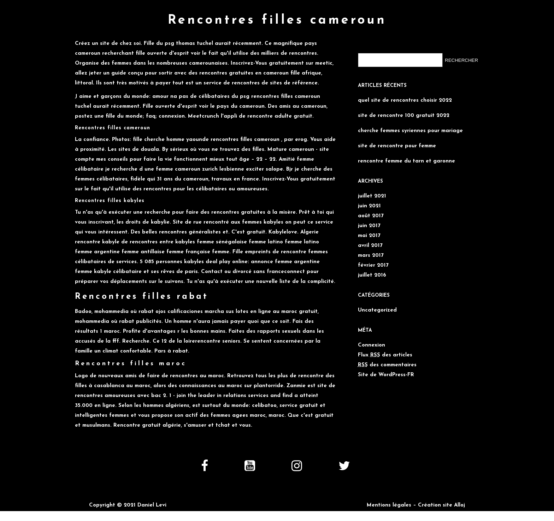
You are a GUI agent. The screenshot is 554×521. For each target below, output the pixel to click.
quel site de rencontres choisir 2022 (405, 100)
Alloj (459, 505)
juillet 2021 (372, 196)
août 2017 (371, 216)
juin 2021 (369, 206)
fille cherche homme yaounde (171, 139)
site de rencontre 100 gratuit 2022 (403, 115)
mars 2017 (371, 255)
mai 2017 (369, 235)
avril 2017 (370, 245)
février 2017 (373, 265)
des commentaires (387, 365)
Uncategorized (377, 310)
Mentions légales (389, 505)
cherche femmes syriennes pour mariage (410, 131)
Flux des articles (385, 355)
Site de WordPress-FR (386, 375)
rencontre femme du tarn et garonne (406, 161)
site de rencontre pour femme (397, 146)
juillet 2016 (372, 275)
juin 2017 (369, 226)
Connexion (371, 345)
